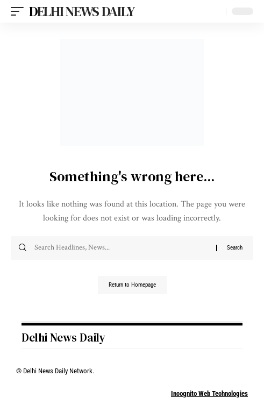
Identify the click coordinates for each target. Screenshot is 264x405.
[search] (215, 11)
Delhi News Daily (81, 11)
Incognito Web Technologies (209, 393)
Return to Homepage (132, 284)
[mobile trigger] (20, 11)
